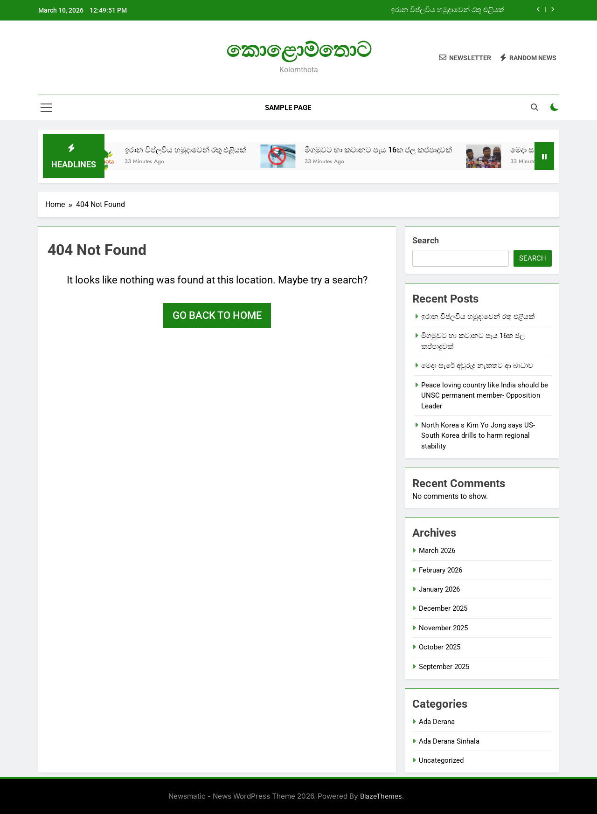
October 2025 (439, 647)
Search (425, 240)
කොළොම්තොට (298, 49)
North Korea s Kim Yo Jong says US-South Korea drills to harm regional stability (478, 435)
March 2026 (437, 550)
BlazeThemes (381, 796)
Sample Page (288, 107)
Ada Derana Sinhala (449, 741)
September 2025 (444, 666)
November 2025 (443, 628)
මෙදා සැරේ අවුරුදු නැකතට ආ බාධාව (477, 365)
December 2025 (443, 608)
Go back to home (217, 315)
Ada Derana (437, 721)
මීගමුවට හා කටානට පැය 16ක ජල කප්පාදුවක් (388, 149)
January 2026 (439, 589)
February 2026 (440, 570)
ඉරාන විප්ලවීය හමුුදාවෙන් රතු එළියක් (447, 10)
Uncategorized (441, 760)
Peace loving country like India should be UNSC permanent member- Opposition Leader (484, 395)
